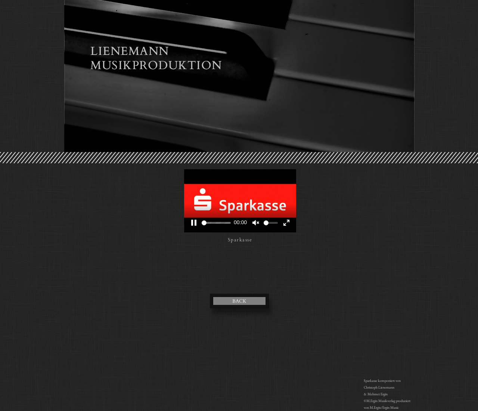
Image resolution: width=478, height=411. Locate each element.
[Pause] (194, 223)
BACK (239, 301)
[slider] (216, 222)
